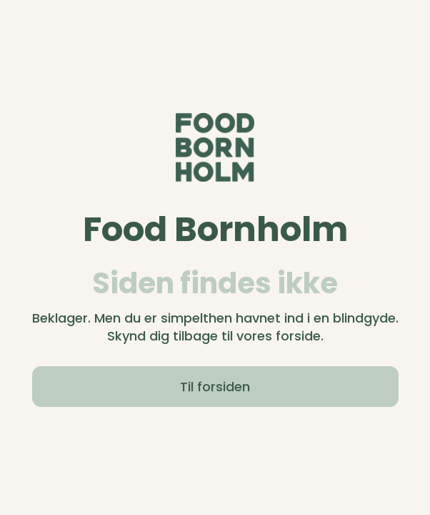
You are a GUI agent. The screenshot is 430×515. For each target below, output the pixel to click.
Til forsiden (215, 387)
